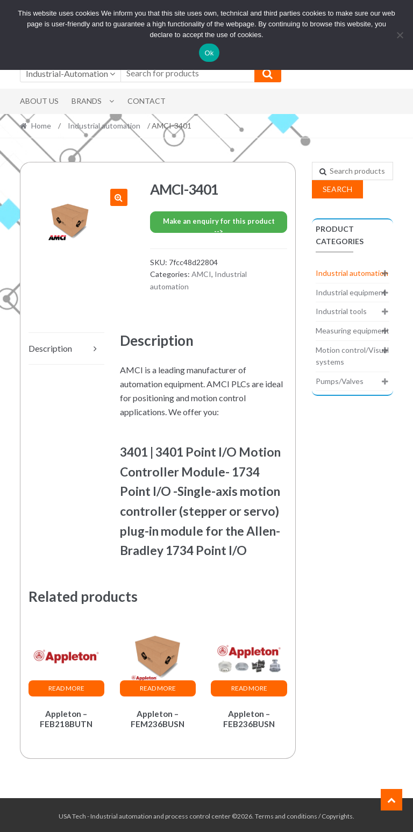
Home (41, 125)
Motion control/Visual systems (352, 356)
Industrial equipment (351, 292)
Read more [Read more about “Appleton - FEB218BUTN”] (66, 688)
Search (337, 189)
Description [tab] (50, 348)
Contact (146, 100)
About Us (39, 100)
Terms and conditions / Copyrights (304, 814)
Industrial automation (104, 125)
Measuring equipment (352, 330)
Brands (87, 100)
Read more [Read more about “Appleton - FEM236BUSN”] (158, 688)
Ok (208, 53)
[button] (118, 197)
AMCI (201, 274)
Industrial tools (341, 311)
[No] (399, 35)
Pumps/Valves (340, 381)
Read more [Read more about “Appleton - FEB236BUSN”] (249, 688)
